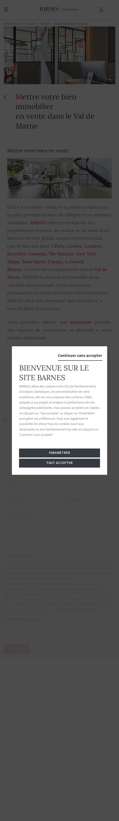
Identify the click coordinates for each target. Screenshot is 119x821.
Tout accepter (59, 463)
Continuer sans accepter (80, 356)
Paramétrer (59, 452)
